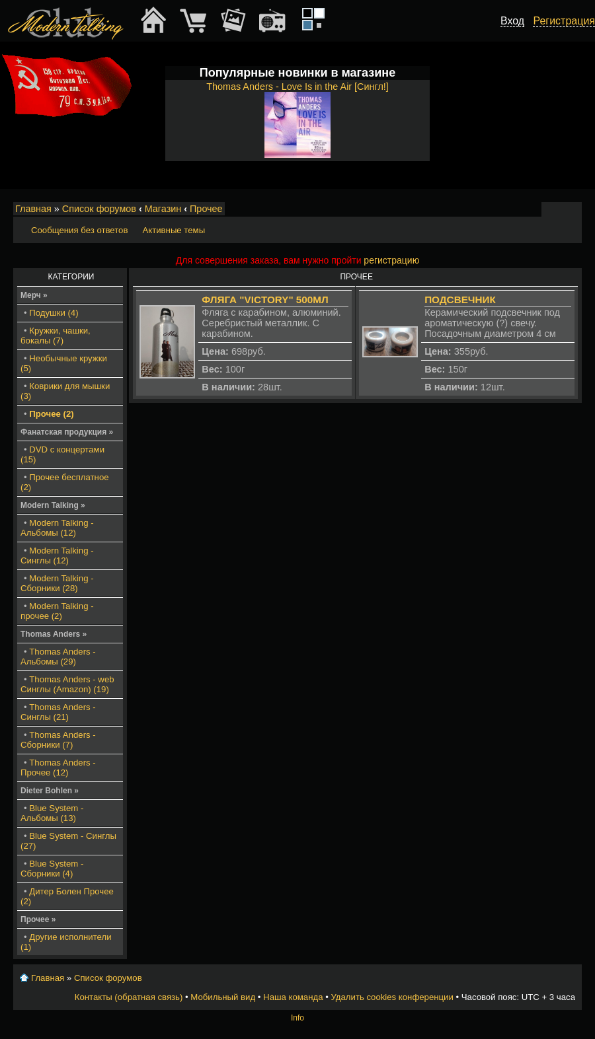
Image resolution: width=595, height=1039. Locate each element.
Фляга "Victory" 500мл (265, 299)
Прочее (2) (51, 414)
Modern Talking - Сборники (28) (57, 583)
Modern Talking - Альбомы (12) (57, 528)
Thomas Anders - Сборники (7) (58, 740)
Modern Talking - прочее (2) (57, 611)
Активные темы (173, 230)
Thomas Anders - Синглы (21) (58, 712)
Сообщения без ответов (79, 230)
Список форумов (99, 208)
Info (297, 1017)
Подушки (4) (53, 313)
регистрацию (391, 260)
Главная (33, 208)
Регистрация (564, 20)
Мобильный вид (572, 209)
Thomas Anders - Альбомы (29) (58, 656)
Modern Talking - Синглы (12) (57, 555)
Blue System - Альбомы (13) (51, 813)
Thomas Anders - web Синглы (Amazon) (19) (67, 684)
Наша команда (293, 997)
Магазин (163, 208)
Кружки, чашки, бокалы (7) (55, 335)
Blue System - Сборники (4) (51, 868)
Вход (512, 20)
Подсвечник (460, 299)
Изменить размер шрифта (554, 209)
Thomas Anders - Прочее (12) (58, 767)
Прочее (206, 208)
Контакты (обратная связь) (129, 997)
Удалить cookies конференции (392, 997)
